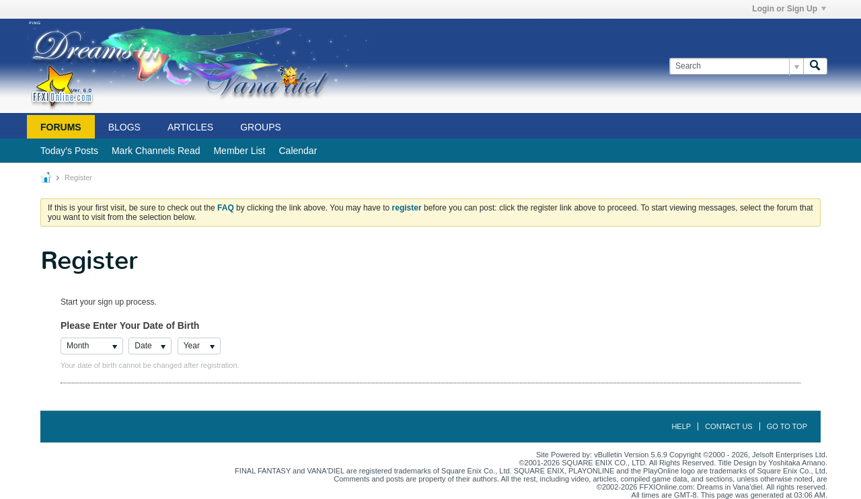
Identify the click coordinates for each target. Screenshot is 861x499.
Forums (60, 127)
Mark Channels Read (156, 150)
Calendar (297, 150)
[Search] (736, 66)
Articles (190, 127)
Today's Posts (69, 150)
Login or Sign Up (789, 8)
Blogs (124, 127)
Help (681, 426)
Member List (239, 150)
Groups (260, 127)
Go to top (787, 426)
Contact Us (729, 426)
